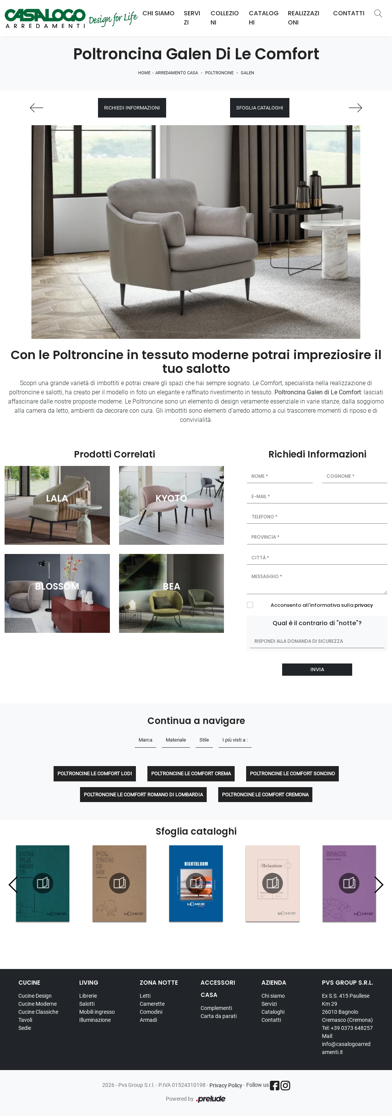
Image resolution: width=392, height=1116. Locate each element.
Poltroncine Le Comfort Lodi (94, 773)
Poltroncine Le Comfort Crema (191, 773)
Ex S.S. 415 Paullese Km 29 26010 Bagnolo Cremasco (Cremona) (347, 1008)
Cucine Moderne (37, 1004)
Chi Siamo (158, 13)
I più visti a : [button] (235, 740)
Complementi (216, 1008)
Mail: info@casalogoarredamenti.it (346, 1044)
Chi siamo (273, 996)
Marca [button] (145, 740)
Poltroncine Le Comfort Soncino (292, 773)
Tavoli (25, 1020)
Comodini (151, 1012)
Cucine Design (35, 996)
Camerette (152, 1004)
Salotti (87, 1004)
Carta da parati (219, 1016)
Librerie (88, 996)
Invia (317, 669)
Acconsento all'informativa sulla (322, 605)
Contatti (348, 13)
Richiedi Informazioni (132, 108)
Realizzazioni (303, 18)
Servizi (192, 18)
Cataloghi (264, 18)
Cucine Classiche (38, 1012)
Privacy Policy (225, 1085)
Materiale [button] (176, 740)
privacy (363, 605)
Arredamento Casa (176, 72)
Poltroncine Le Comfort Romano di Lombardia (143, 794)
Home (144, 72)
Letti (145, 996)
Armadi (148, 1020)
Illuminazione (95, 1020)
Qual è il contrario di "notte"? (317, 623)
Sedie (24, 1028)
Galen (247, 72)
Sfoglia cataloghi (259, 108)
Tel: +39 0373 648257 (347, 1028)
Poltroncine (219, 72)
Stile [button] (204, 740)
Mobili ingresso (97, 1012)
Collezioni (225, 18)
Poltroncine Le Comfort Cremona (265, 794)
